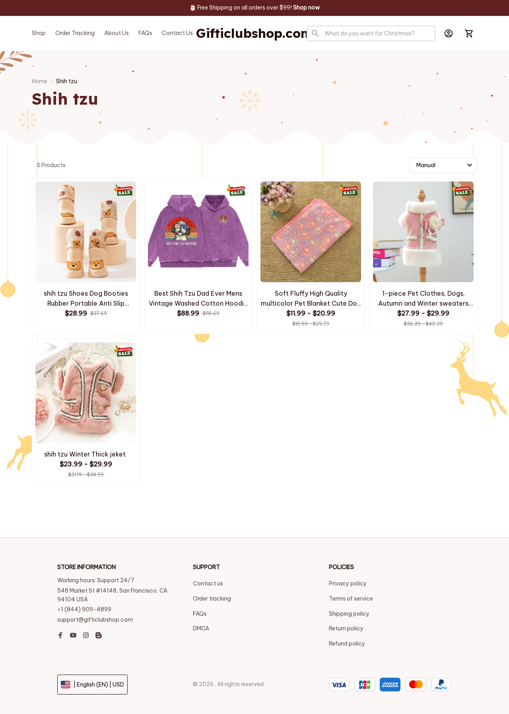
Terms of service (351, 598)
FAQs (200, 613)
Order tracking (212, 598)
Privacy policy (348, 583)
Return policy (346, 628)
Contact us (208, 583)
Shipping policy (349, 613)
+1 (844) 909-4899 (84, 609)
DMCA (201, 628)
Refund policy (347, 643)
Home (39, 81)
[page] (306, 8)
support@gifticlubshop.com (95, 619)
